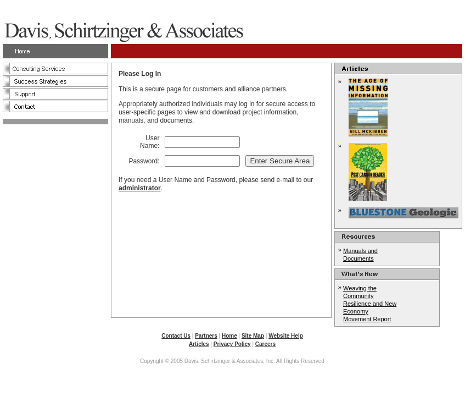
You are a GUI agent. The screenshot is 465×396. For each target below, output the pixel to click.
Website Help (285, 336)
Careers (265, 344)
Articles (199, 344)
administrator (140, 188)
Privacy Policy (232, 344)
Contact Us (176, 336)
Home (229, 336)
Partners (206, 336)
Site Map (253, 336)
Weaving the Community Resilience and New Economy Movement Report (369, 303)
